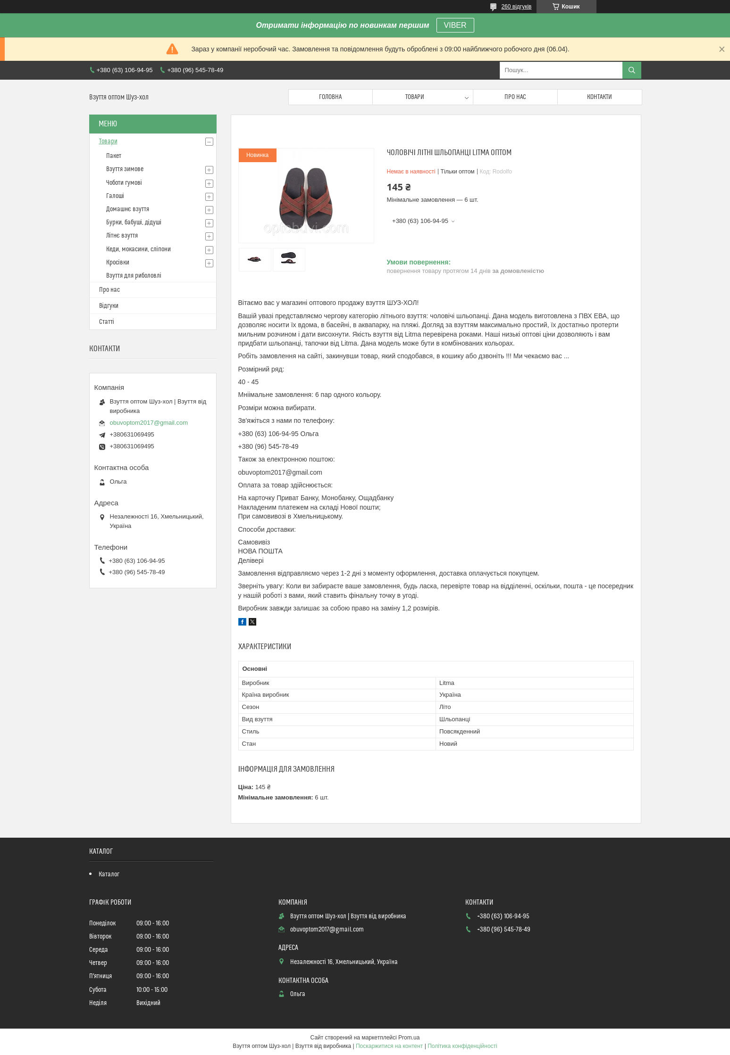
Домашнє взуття (127, 209)
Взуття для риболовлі (133, 276)
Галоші (115, 196)
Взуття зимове (124, 169)
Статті (106, 322)
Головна (330, 97)
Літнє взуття (122, 235)
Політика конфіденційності (462, 1046)
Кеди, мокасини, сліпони (138, 249)
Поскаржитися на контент (389, 1046)
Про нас (515, 97)
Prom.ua (409, 1037)
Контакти (599, 97)
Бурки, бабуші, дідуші (133, 222)
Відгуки (108, 306)
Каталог (109, 874)
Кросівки (117, 262)
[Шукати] (631, 70)
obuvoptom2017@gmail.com (149, 422)
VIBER (455, 25)
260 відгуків (516, 6)
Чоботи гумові (124, 183)
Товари (414, 97)
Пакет (113, 156)
